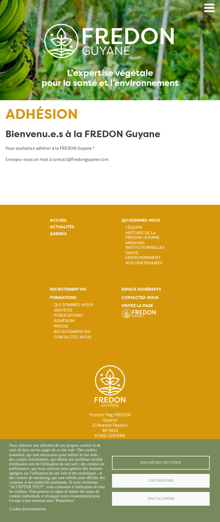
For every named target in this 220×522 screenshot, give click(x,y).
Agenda (58, 234)
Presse (61, 326)
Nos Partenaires (143, 262)
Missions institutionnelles (144, 245)
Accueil (58, 220)
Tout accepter (160, 499)
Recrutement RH (72, 331)
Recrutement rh (68, 289)
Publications (68, 315)
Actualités (62, 227)
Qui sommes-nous (140, 220)
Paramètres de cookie (160, 462)
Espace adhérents (141, 289)
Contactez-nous (72, 337)
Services (63, 310)
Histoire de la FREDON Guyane (142, 235)
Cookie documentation (27, 509)
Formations (63, 297)
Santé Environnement (143, 255)
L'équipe (133, 227)
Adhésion (64, 320)
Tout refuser (160, 480)
